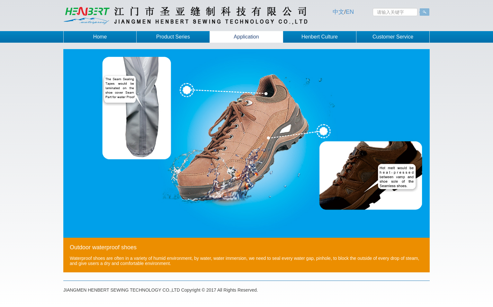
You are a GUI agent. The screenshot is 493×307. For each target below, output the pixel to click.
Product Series (173, 36)
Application (246, 36)
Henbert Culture (319, 36)
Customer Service (392, 36)
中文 (338, 12)
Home (100, 36)
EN (350, 12)
